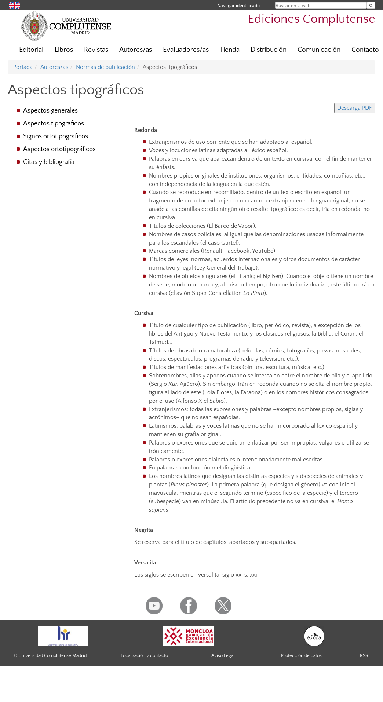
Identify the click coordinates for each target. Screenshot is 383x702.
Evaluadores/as (186, 50)
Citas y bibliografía (48, 162)
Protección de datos (301, 655)
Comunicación (319, 50)
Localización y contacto (144, 655)
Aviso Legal (222, 655)
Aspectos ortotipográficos (59, 149)
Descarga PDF (354, 108)
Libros (64, 50)
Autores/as (135, 50)
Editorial (31, 50)
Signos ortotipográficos (55, 136)
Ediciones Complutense (311, 19)
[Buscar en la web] (371, 5)
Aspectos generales (50, 110)
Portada (23, 67)
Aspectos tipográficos (53, 123)
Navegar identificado (238, 5)
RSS (364, 655)
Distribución (269, 50)
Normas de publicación (105, 67)
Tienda (230, 50)
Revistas (96, 50)
